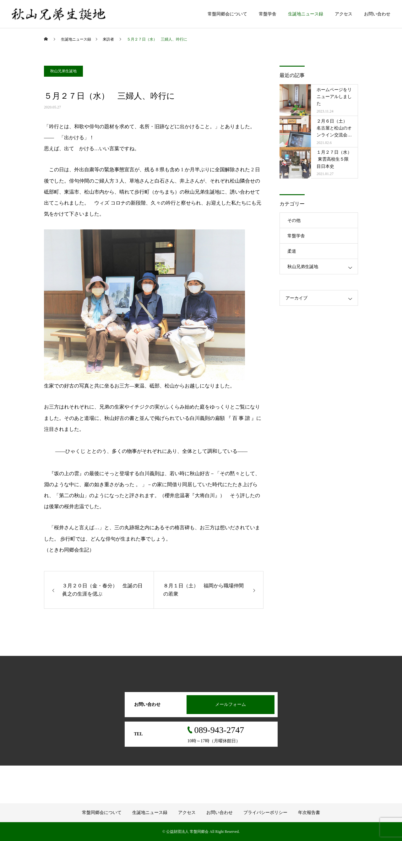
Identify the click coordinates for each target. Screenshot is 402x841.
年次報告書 (309, 812)
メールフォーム (230, 704)
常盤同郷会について (227, 14)
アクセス (343, 14)
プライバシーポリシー (265, 812)
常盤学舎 (267, 14)
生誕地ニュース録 (305, 14)
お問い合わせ (377, 14)
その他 (294, 220)
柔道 (291, 251)
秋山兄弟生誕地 (63, 71)
